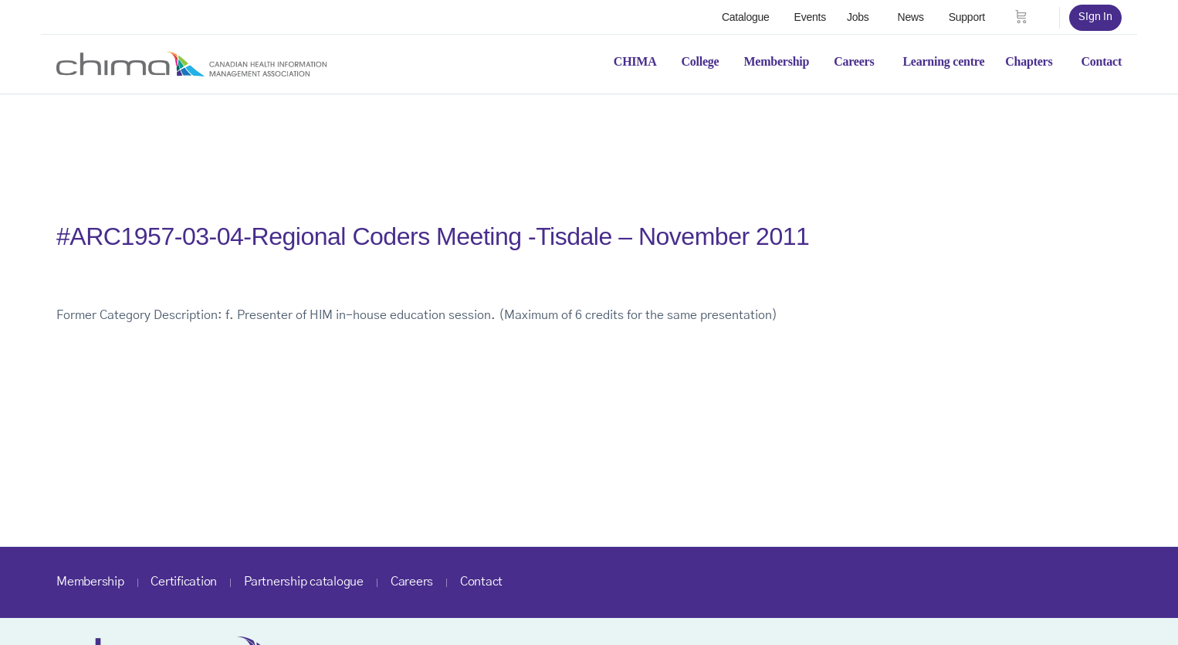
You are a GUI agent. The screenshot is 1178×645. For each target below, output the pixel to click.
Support (967, 17)
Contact (1101, 61)
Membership (776, 61)
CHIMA (635, 61)
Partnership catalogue (304, 581)
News (911, 17)
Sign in (1095, 17)
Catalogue (746, 17)
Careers (854, 61)
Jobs (858, 17)
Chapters (1028, 61)
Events (810, 17)
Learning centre (943, 61)
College (700, 61)
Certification (184, 581)
